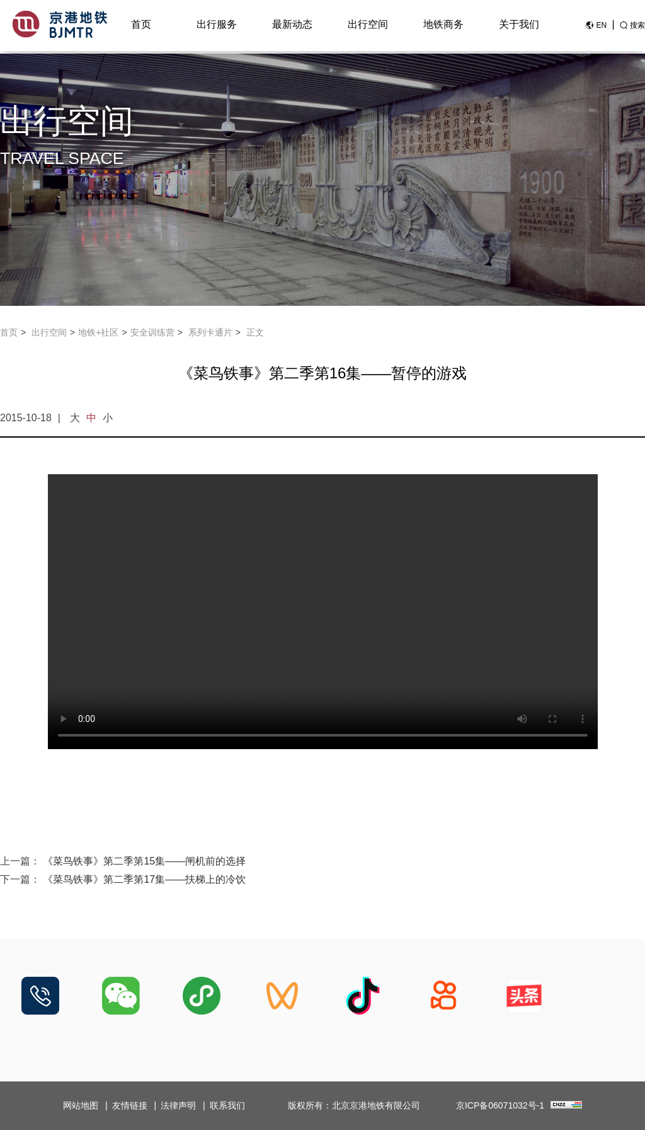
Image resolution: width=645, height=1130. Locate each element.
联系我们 (227, 1105)
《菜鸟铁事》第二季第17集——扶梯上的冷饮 (144, 879)
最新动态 (292, 26)
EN (601, 27)
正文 (255, 332)
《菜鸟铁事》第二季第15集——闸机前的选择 (144, 861)
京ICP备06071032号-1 (500, 1105)
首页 (141, 26)
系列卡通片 (210, 332)
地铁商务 (443, 26)
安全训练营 (152, 332)
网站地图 (80, 1105)
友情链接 (129, 1105)
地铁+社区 (98, 332)
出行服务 (217, 26)
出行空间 (368, 26)
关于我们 (519, 26)
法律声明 (178, 1105)
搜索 (637, 27)
